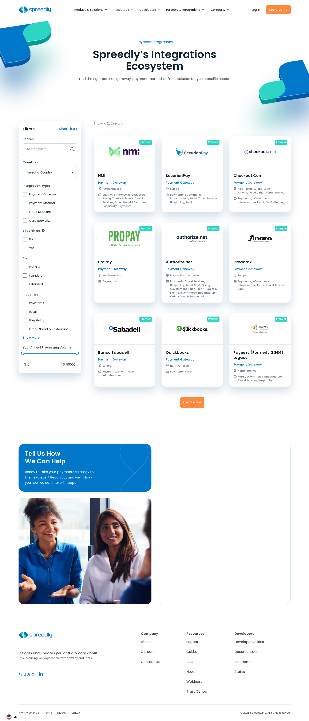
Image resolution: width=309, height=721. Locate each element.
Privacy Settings (29, 712)
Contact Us (150, 661)
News (190, 671)
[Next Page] (192, 402)
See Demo (242, 661)
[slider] (22, 353)
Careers (147, 651)
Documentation (247, 651)
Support (193, 641)
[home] (37, 9)
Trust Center (197, 691)
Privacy (61, 712)
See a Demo (278, 10)
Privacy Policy (69, 658)
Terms (48, 712)
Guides (192, 651)
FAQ (189, 661)
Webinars (194, 681)
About (146, 641)
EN (12, 717)
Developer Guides (249, 641)
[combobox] (15, 717)
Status (239, 671)
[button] (91, 10)
